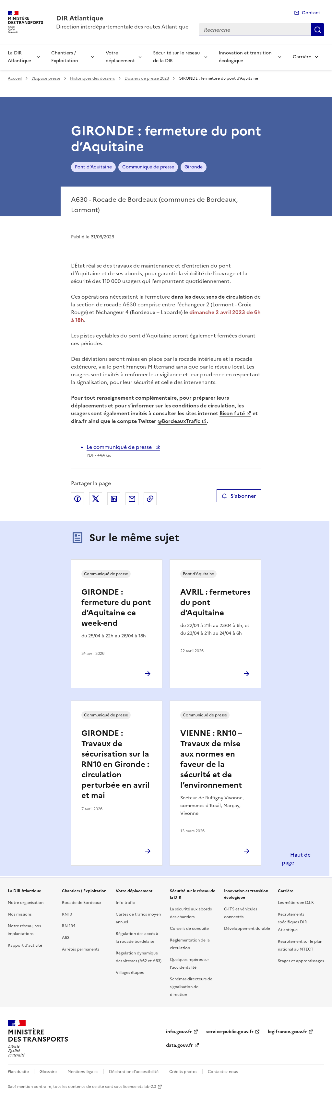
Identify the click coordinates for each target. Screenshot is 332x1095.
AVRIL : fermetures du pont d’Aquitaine (215, 602)
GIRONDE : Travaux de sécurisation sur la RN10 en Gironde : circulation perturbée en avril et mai (115, 764)
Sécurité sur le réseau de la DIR (176, 57)
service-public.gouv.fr (230, 1031)
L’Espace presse (45, 78)
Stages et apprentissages (301, 961)
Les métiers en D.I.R (296, 903)
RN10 (67, 914)
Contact (311, 12)
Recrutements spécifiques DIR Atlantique (292, 922)
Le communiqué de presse (120, 447)
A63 (65, 938)
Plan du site (18, 1072)
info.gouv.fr (179, 1031)
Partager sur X (95, 498)
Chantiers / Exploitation (64, 57)
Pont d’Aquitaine (93, 167)
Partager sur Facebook (77, 498)
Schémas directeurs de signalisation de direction (191, 987)
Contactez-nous (223, 1072)
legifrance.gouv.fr (287, 1031)
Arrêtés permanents (80, 949)
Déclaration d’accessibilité (134, 1072)
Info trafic (125, 903)
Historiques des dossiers (92, 78)
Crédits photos (183, 1072)
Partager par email (131, 498)
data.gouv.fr (179, 1045)
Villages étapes (130, 972)
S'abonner (239, 496)
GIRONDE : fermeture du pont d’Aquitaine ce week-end (116, 607)
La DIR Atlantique (19, 57)
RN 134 (68, 926)
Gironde (193, 167)
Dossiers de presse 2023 (146, 78)
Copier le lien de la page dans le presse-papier (150, 498)
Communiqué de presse (148, 167)
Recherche (317, 29)
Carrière (302, 56)
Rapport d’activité (25, 945)
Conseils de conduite (189, 928)
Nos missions (19, 914)
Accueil (15, 78)
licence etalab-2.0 (139, 1086)
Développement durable (247, 928)
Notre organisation (25, 903)
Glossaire (48, 1072)
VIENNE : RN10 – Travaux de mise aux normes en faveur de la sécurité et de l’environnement (211, 759)
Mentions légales (82, 1072)
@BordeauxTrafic (179, 421)
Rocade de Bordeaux (81, 903)
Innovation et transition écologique (245, 57)
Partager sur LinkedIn (113, 498)
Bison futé (232, 413)
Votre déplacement (120, 57)
